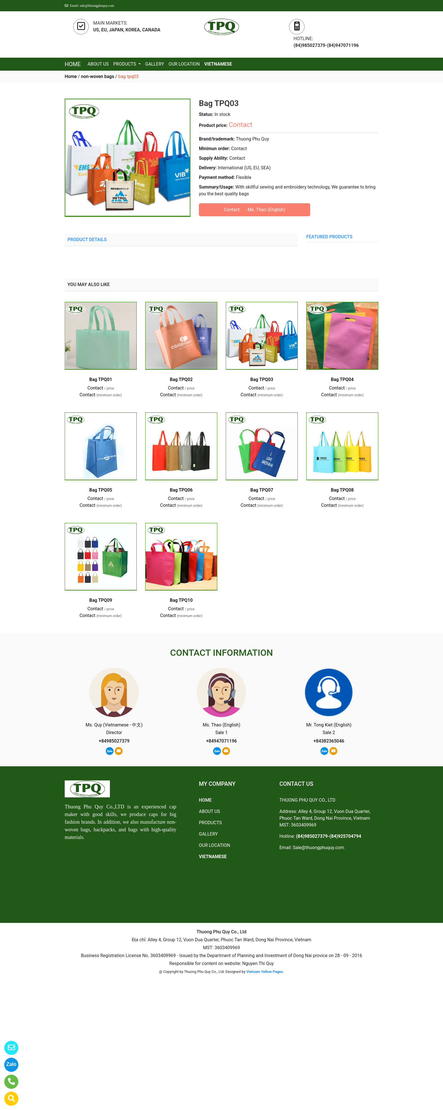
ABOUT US (98, 64)
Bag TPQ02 (181, 379)
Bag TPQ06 (181, 490)
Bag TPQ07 (261, 490)
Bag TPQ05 (100, 490)
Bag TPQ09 (100, 600)
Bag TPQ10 (181, 600)
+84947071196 (221, 741)
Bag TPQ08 (342, 490)
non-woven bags (97, 76)
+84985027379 (114, 741)
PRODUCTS (125, 64)
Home (71, 76)
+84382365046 (328, 741)
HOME (73, 64)
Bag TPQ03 (261, 379)
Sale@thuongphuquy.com (318, 847)
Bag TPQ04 (342, 379)
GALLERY (154, 64)
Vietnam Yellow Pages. (265, 972)
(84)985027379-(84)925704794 (328, 836)
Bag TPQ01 (100, 379)
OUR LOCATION (184, 64)
